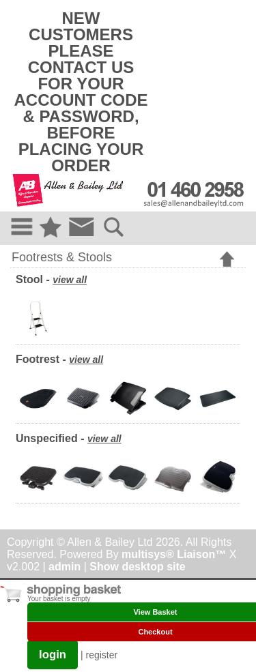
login (52, 654)
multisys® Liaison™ (174, 554)
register (102, 654)
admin (64, 566)
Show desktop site (137, 566)
